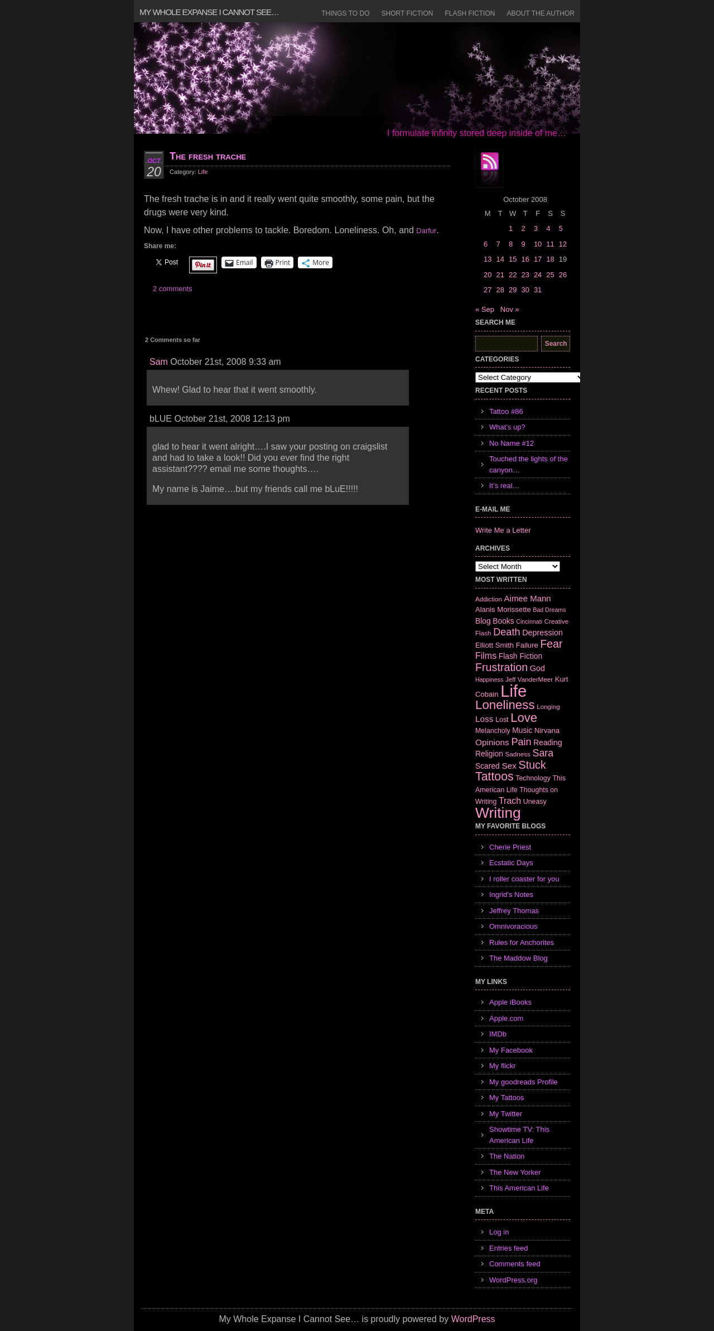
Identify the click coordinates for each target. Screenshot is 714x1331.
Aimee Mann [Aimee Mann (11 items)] (527, 598)
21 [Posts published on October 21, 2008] (500, 275)
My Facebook (511, 1050)
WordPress (473, 1319)
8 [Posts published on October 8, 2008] (511, 244)
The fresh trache (208, 156)
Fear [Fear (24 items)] (551, 644)
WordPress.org (513, 1280)
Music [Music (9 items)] (522, 730)
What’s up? (507, 427)
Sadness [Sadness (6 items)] (517, 754)
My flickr (502, 1066)
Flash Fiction (470, 13)
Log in (499, 1232)
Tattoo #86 (506, 411)
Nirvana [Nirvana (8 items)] (546, 730)
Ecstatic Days (511, 863)
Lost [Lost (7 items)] (501, 720)
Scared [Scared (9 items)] (487, 765)
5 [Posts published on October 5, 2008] (561, 228)
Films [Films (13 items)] (485, 655)
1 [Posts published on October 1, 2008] (511, 228)
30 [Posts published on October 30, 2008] (525, 290)
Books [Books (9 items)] (503, 620)
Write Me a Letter (502, 530)
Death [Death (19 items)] (506, 632)
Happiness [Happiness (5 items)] (489, 679)
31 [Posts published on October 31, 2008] (538, 290)
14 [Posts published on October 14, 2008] (500, 259)
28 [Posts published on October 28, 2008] (500, 290)
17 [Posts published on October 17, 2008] (538, 259)
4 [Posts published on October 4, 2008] (548, 228)
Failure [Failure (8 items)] (527, 645)
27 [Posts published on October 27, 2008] (487, 290)
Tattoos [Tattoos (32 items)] (494, 776)
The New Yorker (515, 1172)
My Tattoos (506, 1097)
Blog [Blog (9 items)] (483, 620)
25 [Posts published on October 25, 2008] (550, 275)
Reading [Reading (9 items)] (547, 742)
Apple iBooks (510, 1002)
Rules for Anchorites (521, 942)
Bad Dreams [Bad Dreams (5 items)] (549, 609)
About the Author (540, 13)
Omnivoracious (513, 926)
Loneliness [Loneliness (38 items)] (505, 705)
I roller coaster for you (524, 879)
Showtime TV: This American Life (519, 1135)
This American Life (519, 1188)
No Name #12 (511, 443)
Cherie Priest (510, 847)
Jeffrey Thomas (514, 910)
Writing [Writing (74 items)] (498, 812)
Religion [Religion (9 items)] (489, 753)
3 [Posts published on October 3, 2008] (536, 228)
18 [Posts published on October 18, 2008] (550, 259)
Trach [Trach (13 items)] (510, 801)
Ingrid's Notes (511, 894)
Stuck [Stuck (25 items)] (532, 765)
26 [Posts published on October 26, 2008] (563, 275)
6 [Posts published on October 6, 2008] (486, 244)
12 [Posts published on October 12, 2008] (563, 244)
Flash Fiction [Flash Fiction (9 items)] (520, 656)
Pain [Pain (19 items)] (521, 742)
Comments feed (515, 1264)
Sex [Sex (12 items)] (509, 765)
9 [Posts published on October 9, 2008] (523, 244)
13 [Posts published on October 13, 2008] (487, 259)
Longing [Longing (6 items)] (548, 706)
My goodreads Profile (523, 1082)
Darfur (426, 230)
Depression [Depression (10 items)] (542, 632)
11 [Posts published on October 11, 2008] (550, 244)
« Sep (484, 309)
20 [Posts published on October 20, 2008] (487, 275)
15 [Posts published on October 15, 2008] (513, 259)
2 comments (172, 288)
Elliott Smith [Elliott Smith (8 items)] (494, 645)
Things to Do (345, 13)
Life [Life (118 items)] (513, 691)
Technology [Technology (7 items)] (533, 778)
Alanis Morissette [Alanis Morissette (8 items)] (503, 609)
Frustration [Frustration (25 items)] (501, 667)
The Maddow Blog (518, 958)
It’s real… (504, 485)
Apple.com (506, 1018)
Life (203, 171)
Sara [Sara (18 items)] (543, 753)
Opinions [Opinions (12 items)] (492, 742)
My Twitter (505, 1114)
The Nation (507, 1156)
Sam (158, 361)
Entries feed (508, 1248)
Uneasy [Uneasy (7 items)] (535, 802)
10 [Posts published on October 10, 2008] (538, 244)
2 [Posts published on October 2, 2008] (523, 228)
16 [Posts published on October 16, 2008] (525, 259)
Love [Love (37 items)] (523, 718)
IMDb (497, 1034)
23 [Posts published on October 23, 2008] (525, 275)
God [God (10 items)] (537, 668)
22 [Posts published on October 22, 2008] (513, 275)
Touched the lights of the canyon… (528, 464)
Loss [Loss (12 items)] (484, 719)
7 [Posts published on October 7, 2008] (498, 244)
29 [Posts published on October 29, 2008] (513, 290)
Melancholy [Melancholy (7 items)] (492, 731)
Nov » (509, 309)
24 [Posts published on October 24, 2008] (538, 275)
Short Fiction (407, 13)
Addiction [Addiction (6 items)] (488, 598)
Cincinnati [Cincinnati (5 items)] (529, 621)
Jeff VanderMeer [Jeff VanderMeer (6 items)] (529, 679)
